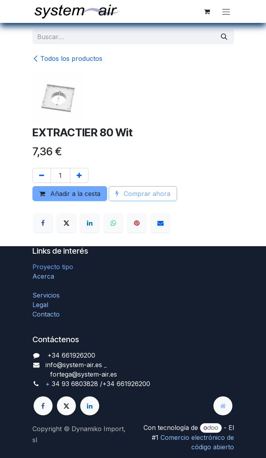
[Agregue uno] (79, 175)
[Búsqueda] (224, 36)
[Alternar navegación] (226, 11)
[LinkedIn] (89, 222)
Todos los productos (67, 58)
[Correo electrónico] (160, 222)
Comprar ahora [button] (142, 194)
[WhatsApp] (113, 222)
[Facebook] (43, 222)
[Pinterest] (136, 222)
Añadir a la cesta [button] (69, 194)
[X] (66, 222)
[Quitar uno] (41, 175)
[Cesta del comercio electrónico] (207, 11)
